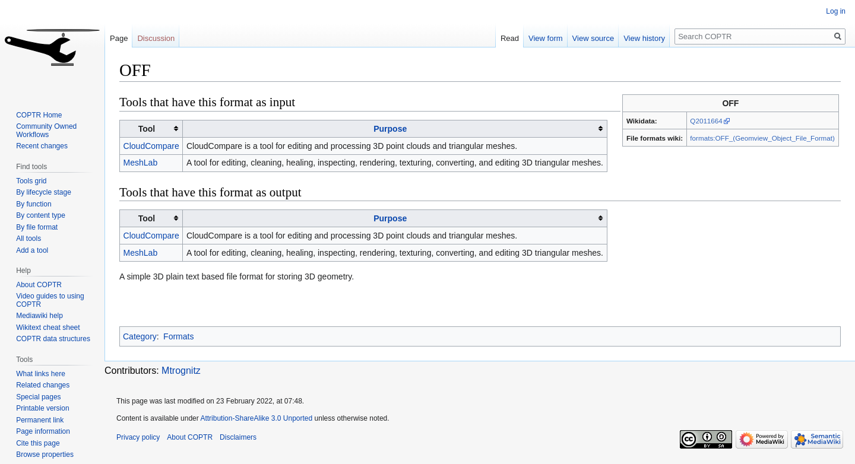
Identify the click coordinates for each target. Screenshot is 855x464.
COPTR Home (39, 115)
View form (545, 38)
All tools (28, 238)
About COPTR (39, 285)
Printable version (42, 408)
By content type (40, 215)
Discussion (156, 38)
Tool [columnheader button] (147, 129)
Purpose (390, 129)
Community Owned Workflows (46, 130)
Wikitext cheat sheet (48, 327)
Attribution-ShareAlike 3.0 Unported (256, 418)
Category (140, 336)
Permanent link (40, 420)
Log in (836, 11)
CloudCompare (151, 146)
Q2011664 (706, 121)
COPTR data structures (53, 339)
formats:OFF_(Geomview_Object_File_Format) (762, 138)
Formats (178, 336)
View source (593, 38)
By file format (37, 227)
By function (33, 204)
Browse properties (45, 454)
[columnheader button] (395, 128)
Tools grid (31, 181)
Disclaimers (238, 437)
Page (119, 38)
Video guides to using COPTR (50, 300)
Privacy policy (138, 437)
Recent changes (42, 146)
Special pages (38, 397)
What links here (40, 374)
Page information (43, 431)
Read (510, 38)
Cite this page (37, 443)
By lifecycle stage (43, 192)
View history (644, 38)
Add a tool (32, 250)
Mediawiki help (39, 316)
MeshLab (141, 162)
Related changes (42, 385)
